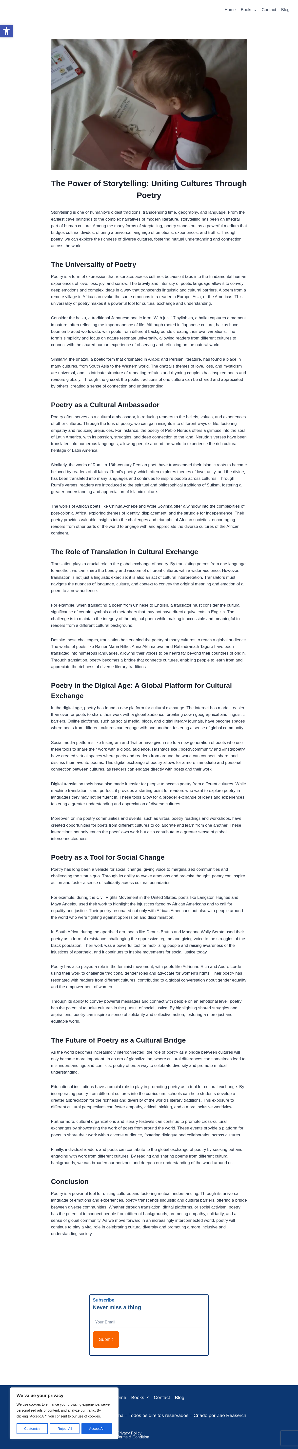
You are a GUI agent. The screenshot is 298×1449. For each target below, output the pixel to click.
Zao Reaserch (231, 1415)
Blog (285, 9)
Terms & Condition (133, 1437)
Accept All (96, 1429)
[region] (64, 1413)
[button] (6, 31)
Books (140, 1397)
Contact (269, 9)
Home (230, 9)
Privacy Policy (129, 1433)
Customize (32, 1429)
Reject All (65, 1429)
